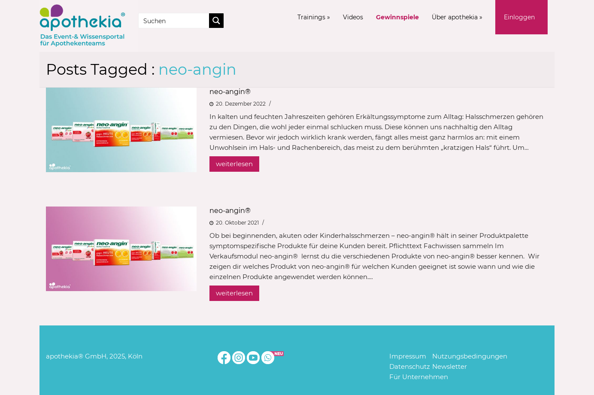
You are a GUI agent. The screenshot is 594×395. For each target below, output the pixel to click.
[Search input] (174, 20)
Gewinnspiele (397, 17)
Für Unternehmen (418, 377)
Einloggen (519, 17)
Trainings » (313, 17)
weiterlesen (234, 164)
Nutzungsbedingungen (469, 356)
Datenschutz (409, 366)
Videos (353, 17)
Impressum (407, 356)
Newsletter (449, 366)
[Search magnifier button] (216, 20)
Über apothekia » (457, 17)
